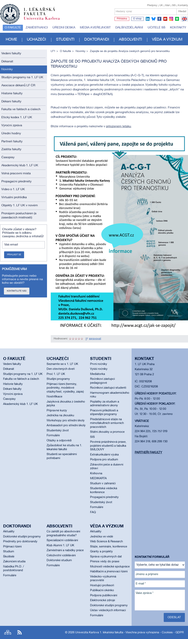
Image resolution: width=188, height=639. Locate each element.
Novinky (7, 69)
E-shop (137, 19)
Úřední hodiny (11, 133)
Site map (7, 632)
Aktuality (8, 531)
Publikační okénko (102, 590)
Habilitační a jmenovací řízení (108, 571)
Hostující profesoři (102, 585)
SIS (174, 5)
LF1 (53, 51)
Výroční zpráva (11, 125)
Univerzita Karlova (44, 21)
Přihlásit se (14, 255)
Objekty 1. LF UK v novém (19, 205)
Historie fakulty (12, 93)
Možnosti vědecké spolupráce (110, 566)
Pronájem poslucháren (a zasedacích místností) (18, 215)
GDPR (179, 632)
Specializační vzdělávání (62, 540)
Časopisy (7, 157)
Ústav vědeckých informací (108, 610)
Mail (167, 5)
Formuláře (53, 435)
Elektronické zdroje (102, 600)
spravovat (95, 338)
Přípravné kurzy (57, 410)
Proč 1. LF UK (56, 374)
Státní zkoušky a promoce (107, 432)
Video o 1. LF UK (13, 189)
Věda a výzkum (167, 39)
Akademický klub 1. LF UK (19, 165)
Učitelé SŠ (156, 27)
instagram (171, 19)
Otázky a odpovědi (59, 440)
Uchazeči (36, 39)
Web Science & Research (106, 541)
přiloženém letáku (118, 126)
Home (11, 39)
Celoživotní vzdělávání (61, 555)
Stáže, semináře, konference (108, 546)
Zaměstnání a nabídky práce (65, 550)
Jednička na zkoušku (60, 415)
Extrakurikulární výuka (104, 454)
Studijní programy (58, 379)
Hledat (182, 11)
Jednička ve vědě (101, 536)
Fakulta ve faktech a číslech (21, 109)
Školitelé (8, 556)
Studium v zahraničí (103, 483)
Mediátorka (97, 374)
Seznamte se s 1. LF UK (62, 364)
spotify (177, 19)
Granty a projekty (101, 551)
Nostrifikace (54, 396)
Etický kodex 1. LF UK (16, 117)
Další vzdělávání (129, 27)
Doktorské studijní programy (22, 536)
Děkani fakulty (11, 101)
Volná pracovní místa (16, 173)
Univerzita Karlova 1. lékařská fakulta (99, 632)
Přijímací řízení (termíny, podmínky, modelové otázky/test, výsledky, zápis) (65, 388)
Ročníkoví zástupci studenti (108, 387)
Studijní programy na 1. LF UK (22, 77)
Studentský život (58, 430)
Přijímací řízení (12, 546)
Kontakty (183, 5)
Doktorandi (96, 39)
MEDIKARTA (98, 478)
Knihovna (96, 473)
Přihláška (122, 19)
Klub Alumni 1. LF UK (60, 545)
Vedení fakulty (11, 53)
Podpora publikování (103, 595)
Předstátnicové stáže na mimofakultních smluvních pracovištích (107, 423)
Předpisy (152, 5)
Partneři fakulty (12, 141)
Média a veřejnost (95, 27)
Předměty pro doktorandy (20, 541)
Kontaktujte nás (16, 291)
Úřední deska (63, 27)
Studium (8, 551)
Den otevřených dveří (61, 369)
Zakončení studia (14, 561)
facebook (159, 19)
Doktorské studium (59, 560)
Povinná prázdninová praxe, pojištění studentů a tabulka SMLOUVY (108, 446)
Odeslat (174, 617)
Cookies (167, 632)
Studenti (65, 39)
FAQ (93, 512)
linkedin (148, 19)
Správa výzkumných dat (106, 556)
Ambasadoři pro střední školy (66, 425)
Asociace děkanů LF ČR (18, 85)
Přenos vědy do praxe (104, 561)
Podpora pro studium (104, 459)
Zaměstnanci (37, 27)
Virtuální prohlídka (14, 197)
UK (161, 5)
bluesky (153, 19)
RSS (19, 632)
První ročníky (98, 364)
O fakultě (13, 27)
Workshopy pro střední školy (66, 420)
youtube (165, 19)
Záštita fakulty (11, 149)
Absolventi (130, 39)
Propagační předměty (16, 181)
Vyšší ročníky (99, 369)
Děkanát (7, 61)
